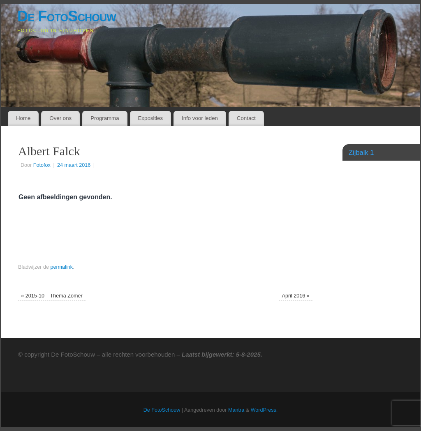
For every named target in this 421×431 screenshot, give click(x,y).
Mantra (236, 410)
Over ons (60, 118)
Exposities (150, 118)
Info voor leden (200, 118)
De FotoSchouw (66, 16)
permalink (61, 267)
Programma (104, 118)
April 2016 (296, 296)
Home (23, 118)
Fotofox (42, 165)
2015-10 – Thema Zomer (52, 296)
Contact (246, 118)
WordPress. (264, 410)
